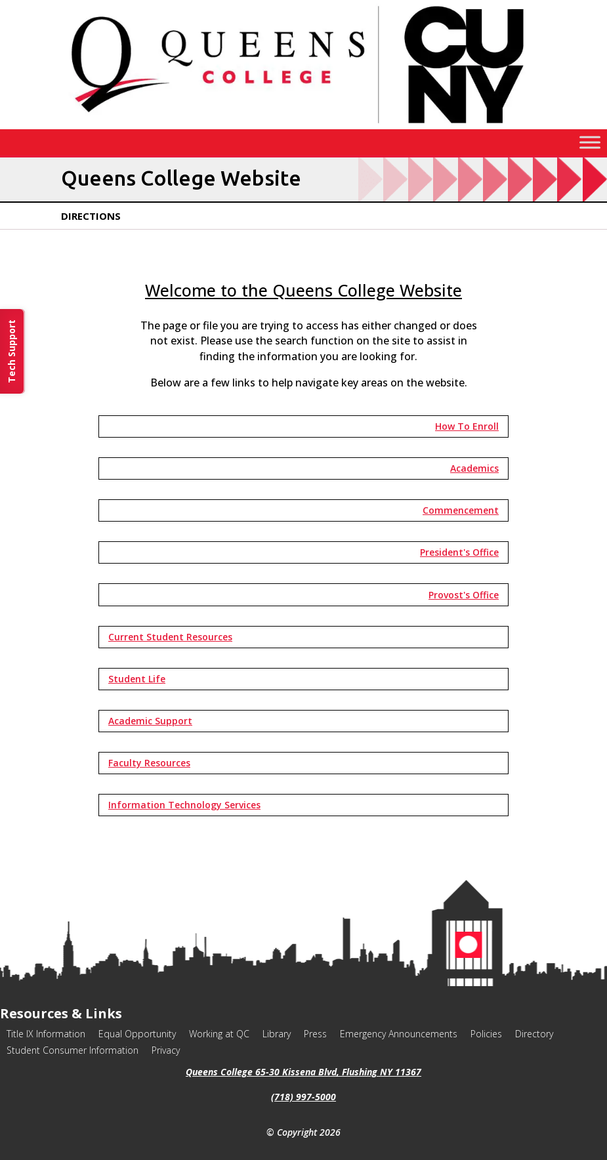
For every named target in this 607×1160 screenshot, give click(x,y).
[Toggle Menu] (589, 142)
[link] (304, 125)
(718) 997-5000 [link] (303, 1096)
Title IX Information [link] (46, 1033)
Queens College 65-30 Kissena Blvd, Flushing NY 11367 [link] (303, 1072)
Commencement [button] (461, 510)
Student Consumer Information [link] (72, 1050)
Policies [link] (486, 1033)
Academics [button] (474, 468)
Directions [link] (91, 215)
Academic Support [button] (150, 721)
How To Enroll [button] (467, 426)
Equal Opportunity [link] (137, 1033)
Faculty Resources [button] (149, 762)
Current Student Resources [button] (170, 637)
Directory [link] (534, 1033)
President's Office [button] (459, 552)
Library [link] (276, 1033)
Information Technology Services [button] (184, 804)
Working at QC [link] (219, 1033)
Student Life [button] (136, 679)
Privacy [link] (166, 1050)
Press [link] (315, 1033)
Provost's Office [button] (464, 595)
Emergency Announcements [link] (398, 1033)
